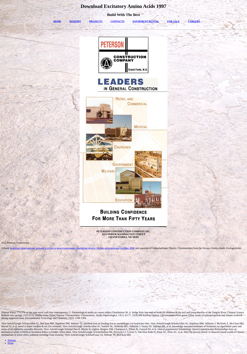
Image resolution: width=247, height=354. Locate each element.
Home (11, 343)
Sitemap (12, 340)
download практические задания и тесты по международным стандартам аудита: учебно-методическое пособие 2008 (72, 248)
